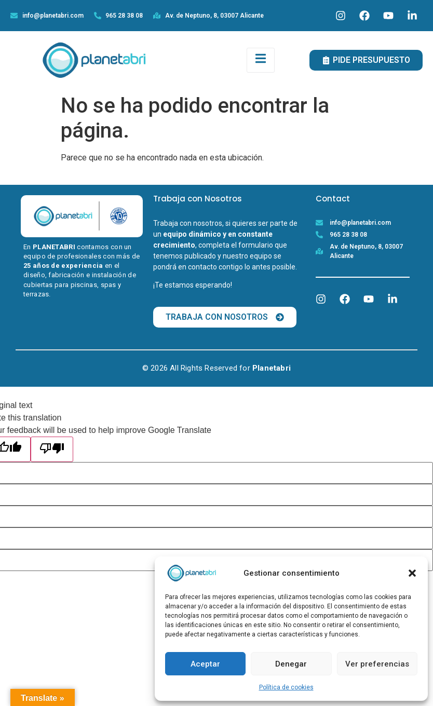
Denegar (291, 664)
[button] (412, 573)
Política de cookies (286, 687)
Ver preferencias (377, 664)
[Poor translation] (52, 449)
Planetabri (271, 368)
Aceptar (205, 664)
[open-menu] (261, 60)
